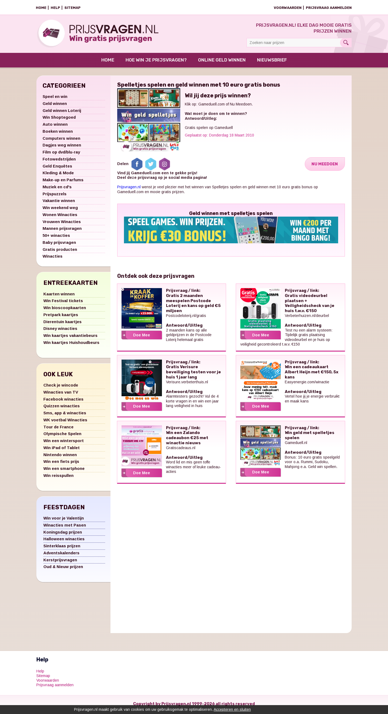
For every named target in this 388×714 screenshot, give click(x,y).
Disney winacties (60, 330)
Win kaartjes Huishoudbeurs (71, 344)
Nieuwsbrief (272, 61)
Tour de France (58, 428)
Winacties (53, 258)
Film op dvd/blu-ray (61, 154)
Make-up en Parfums (63, 181)
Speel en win (55, 98)
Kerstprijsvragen (60, 561)
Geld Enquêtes (57, 167)
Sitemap (72, 8)
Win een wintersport (63, 442)
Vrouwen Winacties (62, 223)
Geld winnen (55, 105)
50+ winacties (56, 237)
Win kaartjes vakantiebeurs (70, 337)
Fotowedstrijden (59, 160)
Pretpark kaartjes (60, 316)
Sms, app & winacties (64, 414)
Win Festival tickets (63, 302)
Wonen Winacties (60, 216)
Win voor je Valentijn (63, 520)
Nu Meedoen (324, 165)
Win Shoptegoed (59, 119)
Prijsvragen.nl (129, 189)
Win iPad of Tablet (61, 449)
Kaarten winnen (59, 295)
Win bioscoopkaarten (64, 309)
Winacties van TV (60, 393)
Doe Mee (141, 336)
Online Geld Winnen (222, 61)
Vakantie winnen (59, 202)
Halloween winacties (64, 540)
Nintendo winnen (60, 456)
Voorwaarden (288, 8)
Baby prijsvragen (59, 244)
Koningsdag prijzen (62, 533)
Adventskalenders (61, 554)
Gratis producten (60, 251)
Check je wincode (60, 387)
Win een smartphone (64, 470)
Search (346, 42)
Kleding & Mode (58, 174)
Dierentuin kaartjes (62, 323)
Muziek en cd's (57, 188)
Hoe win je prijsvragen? (156, 61)
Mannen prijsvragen (62, 230)
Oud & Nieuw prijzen (63, 568)
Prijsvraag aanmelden (329, 8)
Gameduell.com (211, 106)
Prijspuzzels (55, 195)
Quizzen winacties (61, 407)
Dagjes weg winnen (62, 147)
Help (55, 8)
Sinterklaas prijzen (61, 547)
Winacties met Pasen (64, 526)
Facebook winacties (63, 400)
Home (41, 8)
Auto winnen (55, 126)
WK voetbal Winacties (65, 421)
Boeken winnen (58, 133)
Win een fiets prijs (61, 463)
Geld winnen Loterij (62, 112)
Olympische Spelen (62, 435)
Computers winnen (61, 140)
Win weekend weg (60, 209)
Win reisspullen (58, 477)
